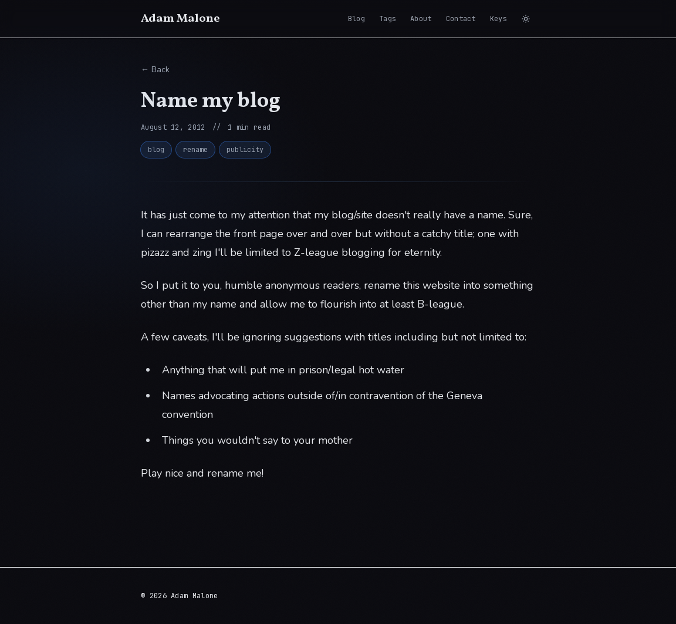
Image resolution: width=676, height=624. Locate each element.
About (421, 18)
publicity (245, 149)
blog (156, 149)
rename (195, 149)
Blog (356, 18)
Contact (461, 18)
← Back (155, 69)
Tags (387, 18)
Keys (498, 18)
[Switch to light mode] (525, 18)
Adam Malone (180, 19)
